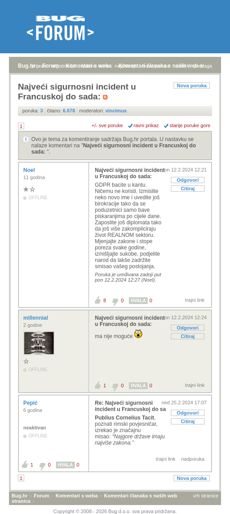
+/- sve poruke (107, 125)
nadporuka (192, 459)
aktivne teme (95, 66)
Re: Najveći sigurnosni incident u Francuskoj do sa (130, 406)
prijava (38, 66)
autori (182, 66)
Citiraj (188, 188)
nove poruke (156, 66)
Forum (41, 495)
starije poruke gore (190, 125)
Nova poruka (192, 85)
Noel (29, 170)
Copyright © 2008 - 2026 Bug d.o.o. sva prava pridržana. (115, 511)
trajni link (194, 300)
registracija (64, 66)
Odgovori (188, 180)
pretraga (203, 66)
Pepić (31, 403)
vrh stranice (205, 495)
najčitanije (126, 66)
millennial (36, 318)
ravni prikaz (146, 125)
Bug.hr (26, 66)
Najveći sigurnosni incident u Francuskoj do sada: (130, 173)
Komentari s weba (76, 495)
